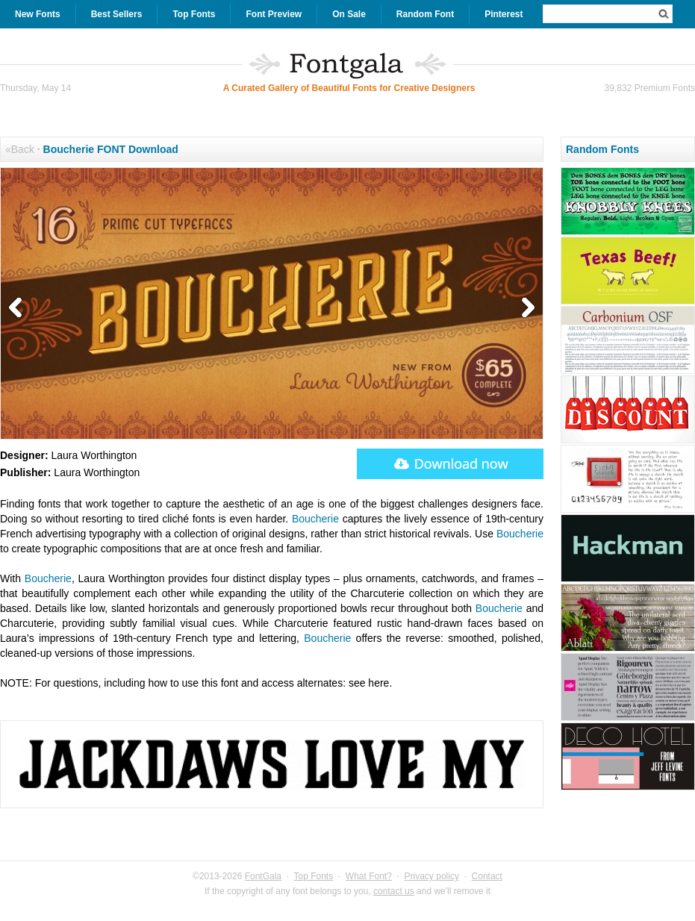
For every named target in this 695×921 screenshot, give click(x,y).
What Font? (369, 876)
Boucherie (315, 519)
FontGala (263, 876)
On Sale (349, 14)
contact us (393, 891)
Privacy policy (432, 876)
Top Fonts (193, 14)
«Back (19, 149)
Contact (487, 876)
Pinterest (503, 14)
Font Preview (274, 14)
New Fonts (37, 14)
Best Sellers (117, 14)
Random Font (425, 14)
